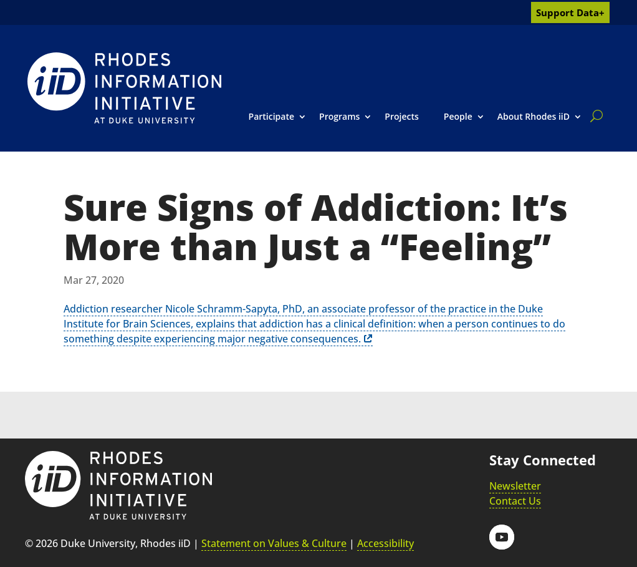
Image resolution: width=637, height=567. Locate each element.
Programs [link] (339, 116)
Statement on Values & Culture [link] (274, 543)
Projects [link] (401, 116)
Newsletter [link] (515, 486)
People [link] (458, 116)
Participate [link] (272, 116)
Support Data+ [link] (570, 12)
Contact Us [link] (515, 501)
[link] (124, 87)
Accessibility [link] (385, 543)
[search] (594, 116)
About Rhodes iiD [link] (533, 116)
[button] (501, 537)
